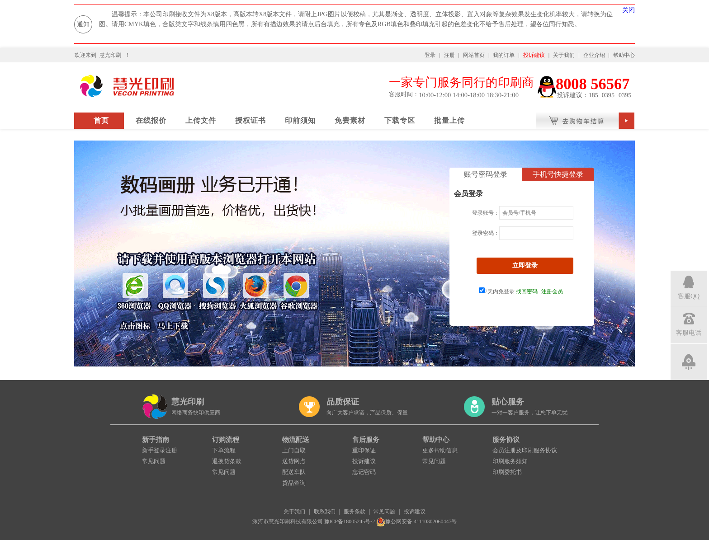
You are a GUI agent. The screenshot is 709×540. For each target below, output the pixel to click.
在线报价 (151, 120)
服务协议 (506, 439)
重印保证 (364, 450)
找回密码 (527, 291)
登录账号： (485, 213)
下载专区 (399, 120)
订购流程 (225, 439)
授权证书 (250, 120)
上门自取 (294, 450)
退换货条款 (226, 461)
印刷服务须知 (510, 461)
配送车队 (294, 472)
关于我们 (564, 55)
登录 (430, 55)
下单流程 (224, 450)
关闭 (628, 10)
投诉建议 (534, 55)
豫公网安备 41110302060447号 (416, 521)
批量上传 (449, 120)
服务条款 (354, 511)
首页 (101, 120)
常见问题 (153, 461)
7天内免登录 (497, 291)
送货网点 (294, 461)
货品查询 (294, 482)
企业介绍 (594, 55)
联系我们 (325, 511)
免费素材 (350, 120)
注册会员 (552, 291)
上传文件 (200, 120)
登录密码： (485, 233)
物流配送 (295, 439)
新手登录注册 (159, 450)
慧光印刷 (110, 55)
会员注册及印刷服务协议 (524, 450)
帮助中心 (624, 55)
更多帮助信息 (440, 450)
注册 (449, 55)
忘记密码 (364, 472)
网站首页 (474, 55)
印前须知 (300, 120)
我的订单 (504, 55)
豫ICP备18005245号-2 (349, 521)
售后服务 (365, 439)
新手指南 (155, 439)
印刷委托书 (507, 472)
